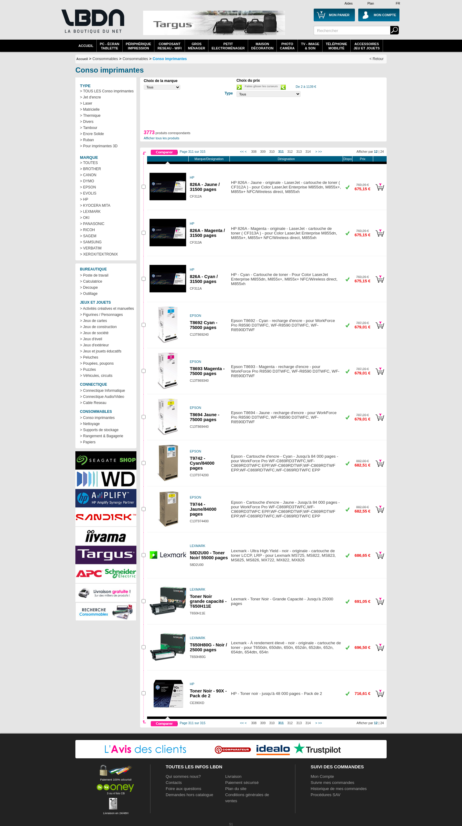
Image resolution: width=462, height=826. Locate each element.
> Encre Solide (92, 134)
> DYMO (87, 181)
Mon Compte (322, 776)
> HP (84, 199)
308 (254, 151)
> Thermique (90, 115)
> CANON (88, 175)
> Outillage (89, 293)
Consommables (135, 59)
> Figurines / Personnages (101, 315)
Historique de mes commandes (339, 788)
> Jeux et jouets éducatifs (100, 351)
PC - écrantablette (109, 46)
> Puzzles (88, 369)
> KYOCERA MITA (95, 205)
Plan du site (236, 788)
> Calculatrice (91, 281)
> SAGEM (88, 236)
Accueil (85, 46)
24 (382, 151)
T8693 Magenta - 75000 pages (207, 371)
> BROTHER (90, 169)
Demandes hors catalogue (189, 794)
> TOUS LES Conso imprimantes (107, 91)
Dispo (347, 159)
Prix (362, 159)
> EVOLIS (88, 193)
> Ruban (87, 140)
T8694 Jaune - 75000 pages (204, 417)
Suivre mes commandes (332, 782)
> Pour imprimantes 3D (98, 146)
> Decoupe (89, 287)
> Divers (86, 122)
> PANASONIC (92, 224)
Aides (349, 3)
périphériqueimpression (138, 46)
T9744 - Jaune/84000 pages (203, 509)
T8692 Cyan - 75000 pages (203, 325)
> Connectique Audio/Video (102, 397)
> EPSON (88, 187)
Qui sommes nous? (183, 776)
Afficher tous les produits (161, 138)
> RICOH (87, 230)
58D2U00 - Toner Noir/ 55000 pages (209, 555)
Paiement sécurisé (242, 782)
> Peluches (89, 357)
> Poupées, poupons (97, 363)
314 (308, 151)
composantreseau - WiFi (169, 46)
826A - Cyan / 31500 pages (204, 279)
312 (290, 151)
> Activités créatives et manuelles (107, 308)
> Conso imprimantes (97, 418)
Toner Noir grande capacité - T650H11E (208, 601)
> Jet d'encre (90, 97)
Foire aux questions (183, 788)
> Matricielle (89, 109)
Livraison (233, 776)
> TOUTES (89, 163)
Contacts (174, 782)
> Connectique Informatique (102, 390)
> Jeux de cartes (93, 321)
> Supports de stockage (99, 430)
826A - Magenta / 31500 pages (207, 233)
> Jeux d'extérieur (94, 345)
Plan (370, 3)
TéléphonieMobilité (336, 46)
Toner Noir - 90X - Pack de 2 (208, 693)
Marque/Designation (208, 159)
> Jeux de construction (98, 327)
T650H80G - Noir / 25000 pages (208, 647)
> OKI (84, 218)
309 (263, 151)
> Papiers (88, 442)
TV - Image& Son (310, 46)
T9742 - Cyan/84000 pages (202, 463)
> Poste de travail (94, 275)
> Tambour (88, 128)
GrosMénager (196, 46)
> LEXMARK (90, 211)
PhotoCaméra (287, 46)
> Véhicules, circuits (96, 376)
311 (281, 151)
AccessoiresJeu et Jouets (367, 46)
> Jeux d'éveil (91, 339)
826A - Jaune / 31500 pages (205, 187)
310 (272, 151)
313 (299, 151)
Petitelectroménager (228, 46)
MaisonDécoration (262, 46)
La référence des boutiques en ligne (92, 25)
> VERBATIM (91, 248)
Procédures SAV (326, 794)
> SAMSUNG (91, 242)
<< (242, 151)
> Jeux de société (94, 333)
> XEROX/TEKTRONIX (99, 254)
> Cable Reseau (93, 403)
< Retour (377, 59)
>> (320, 151)
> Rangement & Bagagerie (101, 436)
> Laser (86, 103)
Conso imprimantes (170, 59)
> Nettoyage (90, 424)
